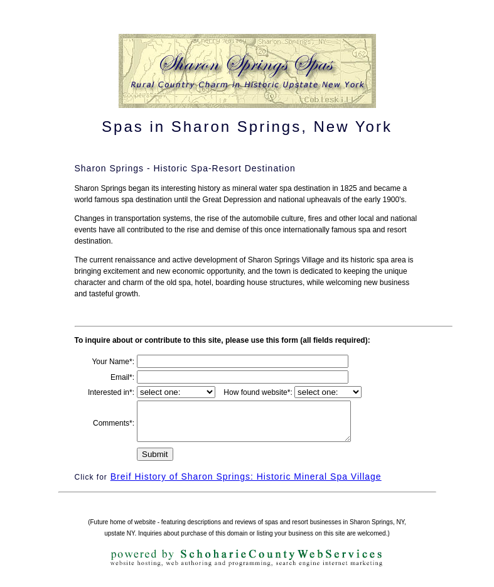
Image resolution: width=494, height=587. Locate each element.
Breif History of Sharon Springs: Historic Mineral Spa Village (246, 484)
